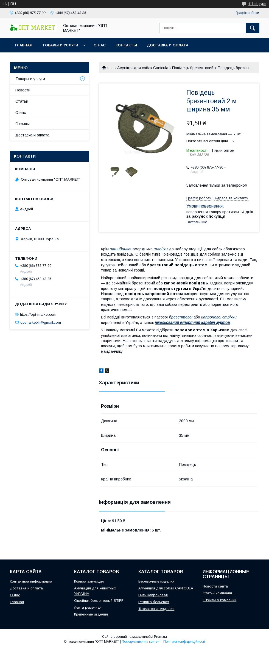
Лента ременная (88, 607)
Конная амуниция (89, 581)
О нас (100, 45)
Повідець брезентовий (193, 68)
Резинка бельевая (153, 602)
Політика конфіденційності (184, 642)
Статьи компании (217, 593)
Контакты (126, 45)
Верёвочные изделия (156, 581)
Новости (22, 90)
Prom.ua (160, 637)
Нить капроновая (153, 595)
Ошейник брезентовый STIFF (99, 600)
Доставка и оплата (167, 45)
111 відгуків (257, 4)
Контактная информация (31, 581)
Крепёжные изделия (91, 614)
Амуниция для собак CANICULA (165, 588)
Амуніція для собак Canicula (142, 68)
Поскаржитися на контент (141, 642)
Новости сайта (215, 586)
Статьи (21, 101)
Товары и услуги (60, 45)
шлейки (161, 249)
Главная (23, 45)
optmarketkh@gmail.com (40, 322)
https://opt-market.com (38, 314)
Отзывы (22, 124)
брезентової (180, 317)
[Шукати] (252, 28)
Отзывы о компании (219, 600)
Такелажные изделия (156, 609)
